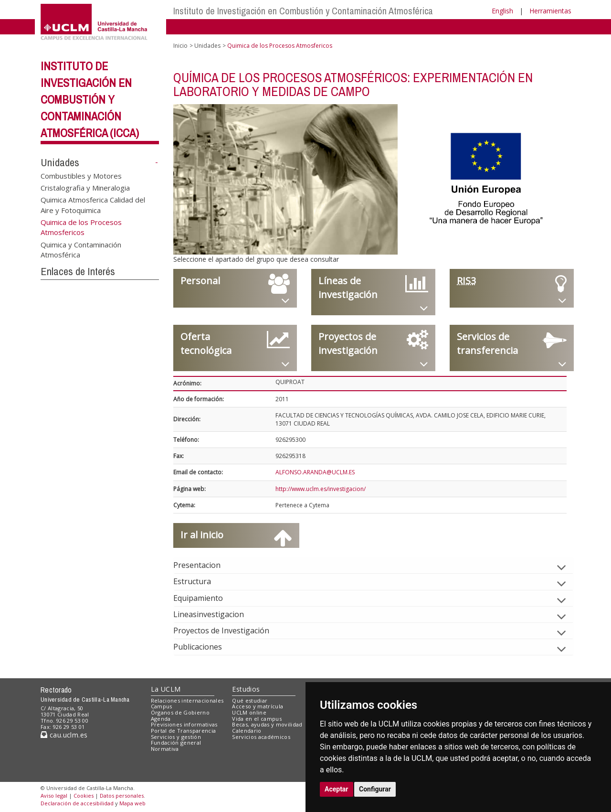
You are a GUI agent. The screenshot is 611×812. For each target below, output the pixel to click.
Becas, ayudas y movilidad (267, 724)
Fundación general (176, 742)
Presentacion (204, 565)
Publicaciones (205, 646)
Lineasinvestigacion (216, 614)
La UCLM (166, 689)
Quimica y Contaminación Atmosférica (81, 249)
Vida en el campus (257, 718)
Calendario (246, 730)
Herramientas (550, 10)
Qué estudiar (249, 700)
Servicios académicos (261, 736)
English (502, 10)
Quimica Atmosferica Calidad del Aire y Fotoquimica (93, 204)
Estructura (199, 581)
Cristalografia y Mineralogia (85, 187)
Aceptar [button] (336, 789)
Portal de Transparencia (183, 730)
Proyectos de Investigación (228, 630)
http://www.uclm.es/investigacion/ (320, 489)
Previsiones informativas (184, 724)
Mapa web (132, 803)
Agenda (161, 718)
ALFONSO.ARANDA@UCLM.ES (315, 472)
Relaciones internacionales (187, 700)
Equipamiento (205, 598)
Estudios (246, 689)
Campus (161, 706)
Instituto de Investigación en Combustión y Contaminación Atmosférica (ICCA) (90, 99)
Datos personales (122, 795)
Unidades (60, 162)
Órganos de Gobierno (180, 712)
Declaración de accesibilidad (77, 803)
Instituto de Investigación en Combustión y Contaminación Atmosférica (303, 10)
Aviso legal (54, 795)
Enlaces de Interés (78, 271)
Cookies (84, 795)
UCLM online (249, 712)
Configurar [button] (375, 789)
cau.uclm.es (64, 734)
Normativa (165, 748)
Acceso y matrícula (257, 706)
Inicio (180, 46)
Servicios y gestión (176, 736)
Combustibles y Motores (81, 175)
